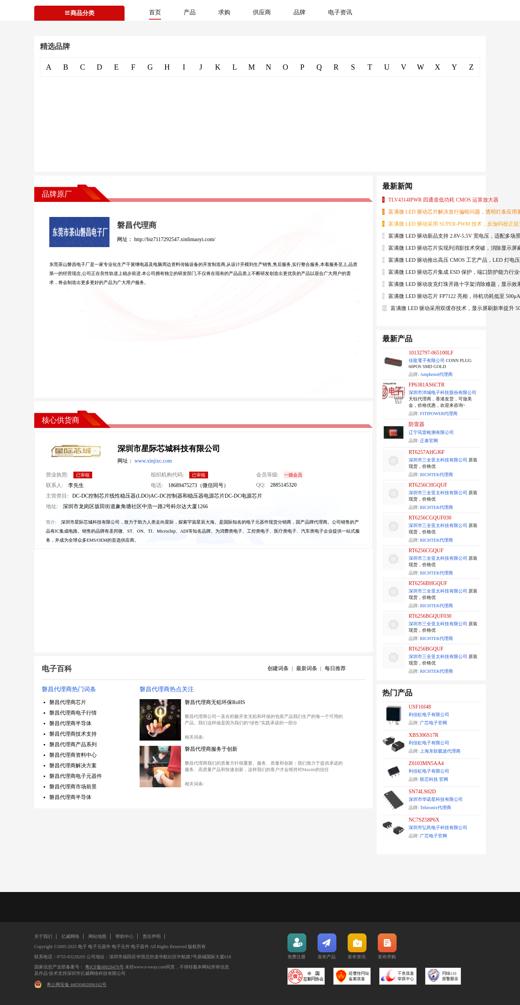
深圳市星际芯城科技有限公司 (168, 448)
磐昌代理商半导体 (70, 723)
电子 (82, 946)
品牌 (299, 12)
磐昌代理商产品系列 (73, 744)
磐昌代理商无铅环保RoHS (215, 702)
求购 (224, 12)
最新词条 (306, 668)
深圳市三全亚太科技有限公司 (438, 460)
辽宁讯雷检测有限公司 (431, 432)
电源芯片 (214, 496)
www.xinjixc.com (153, 461)
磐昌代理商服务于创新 (211, 749)
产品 (190, 12)
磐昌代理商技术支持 (73, 734)
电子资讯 (340, 12)
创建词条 (278, 668)
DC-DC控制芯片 (91, 496)
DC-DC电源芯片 (243, 496)
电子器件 (140, 946)
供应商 (262, 12)
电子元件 (121, 946)
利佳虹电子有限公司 (429, 714)
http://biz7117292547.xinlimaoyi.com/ (175, 239)
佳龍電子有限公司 (427, 360)
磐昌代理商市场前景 (73, 787)
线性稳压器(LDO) (129, 496)
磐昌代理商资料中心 (73, 755)
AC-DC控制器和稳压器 (177, 496)
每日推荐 (335, 668)
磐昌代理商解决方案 (73, 765)
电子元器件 (99, 946)
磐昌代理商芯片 (67, 702)
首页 (155, 12)
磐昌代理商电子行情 (73, 713)
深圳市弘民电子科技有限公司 (438, 827)
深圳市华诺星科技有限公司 (436, 799)
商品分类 (79, 13)
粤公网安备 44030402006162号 (76, 984)
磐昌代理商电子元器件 (75, 776)
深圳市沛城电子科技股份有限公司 (442, 392)
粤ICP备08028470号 (104, 967)
